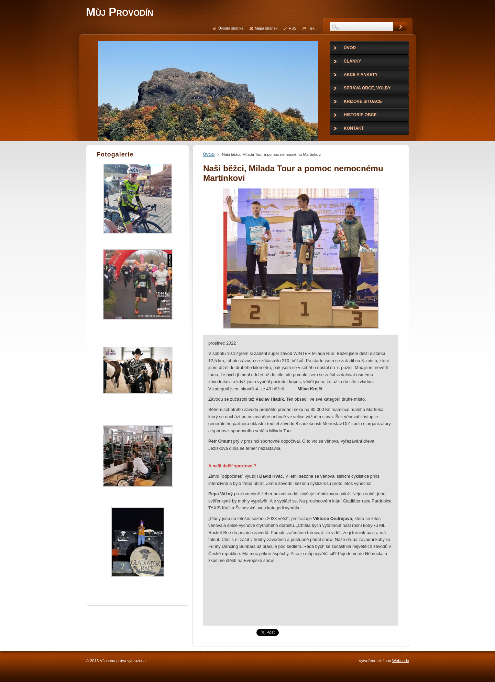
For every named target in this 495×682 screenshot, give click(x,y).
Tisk (311, 28)
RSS (292, 28)
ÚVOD (208, 154)
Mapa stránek (266, 28)
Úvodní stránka (230, 28)
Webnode (400, 661)
